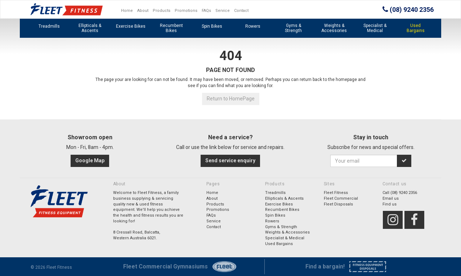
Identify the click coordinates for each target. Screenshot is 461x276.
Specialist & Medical (374, 28)
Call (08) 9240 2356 (399, 192)
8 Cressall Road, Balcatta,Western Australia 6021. (136, 235)
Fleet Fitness (336, 192)
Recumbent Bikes (171, 28)
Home (127, 10)
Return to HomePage (231, 98)
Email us (390, 198)
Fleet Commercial (341, 198)
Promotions (186, 10)
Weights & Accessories (334, 28)
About (142, 10)
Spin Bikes (212, 26)
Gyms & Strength (293, 28)
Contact (241, 10)
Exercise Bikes (131, 26)
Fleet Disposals (338, 204)
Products (161, 10)
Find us (389, 204)
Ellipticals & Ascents (90, 28)
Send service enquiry (230, 160)
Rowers (252, 26)
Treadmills (49, 26)
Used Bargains (416, 28)
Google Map (89, 160)
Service (222, 10)
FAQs (206, 10)
